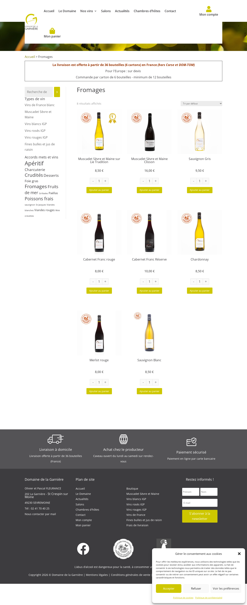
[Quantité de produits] (99, 181)
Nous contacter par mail (40, 535)
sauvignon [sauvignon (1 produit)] (30, 204)
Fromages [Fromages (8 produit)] (36, 186)
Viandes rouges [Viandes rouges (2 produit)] (44, 210)
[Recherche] (57, 92)
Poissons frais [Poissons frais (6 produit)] (39, 199)
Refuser (196, 588)
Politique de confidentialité (208, 597)
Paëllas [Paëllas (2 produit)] (53, 193)
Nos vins (86, 11)
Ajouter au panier (99, 193)
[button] (239, 554)
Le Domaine (67, 11)
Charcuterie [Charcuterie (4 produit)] (35, 169)
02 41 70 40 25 (40, 529)
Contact (170, 11)
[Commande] (201, 103)
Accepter (168, 588)
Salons (106, 11)
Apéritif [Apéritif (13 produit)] (34, 163)
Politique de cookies (183, 597)
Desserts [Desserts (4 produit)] (51, 175)
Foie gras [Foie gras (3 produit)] (31, 181)
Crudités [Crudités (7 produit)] (34, 175)
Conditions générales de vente (131, 596)
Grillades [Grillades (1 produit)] (43, 193)
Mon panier (52, 33)
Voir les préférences (226, 588)
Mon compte (208, 11)
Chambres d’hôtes (147, 11)
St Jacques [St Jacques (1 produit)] (41, 204)
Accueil (49, 11)
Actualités (122, 11)
